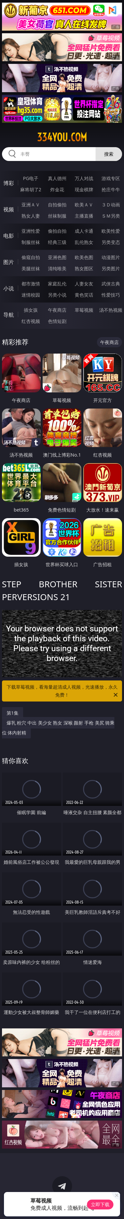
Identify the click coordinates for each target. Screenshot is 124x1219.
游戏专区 (111, 178)
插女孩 (31, 310)
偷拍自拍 (57, 231)
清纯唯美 (57, 268)
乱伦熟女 (84, 242)
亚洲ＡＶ (30, 204)
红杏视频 (30, 321)
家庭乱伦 (57, 283)
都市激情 (30, 283)
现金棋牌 (84, 189)
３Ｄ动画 (111, 204)
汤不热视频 (110, 310)
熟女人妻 (30, 216)
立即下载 (100, 1204)
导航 (8, 314)
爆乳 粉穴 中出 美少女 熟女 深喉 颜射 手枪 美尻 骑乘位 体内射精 (58, 728)
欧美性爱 (111, 231)
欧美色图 (84, 257)
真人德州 (57, 178)
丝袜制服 (57, 216)
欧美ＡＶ (84, 204)
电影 (8, 235)
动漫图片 (111, 257)
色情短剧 (57, 321)
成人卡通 (84, 231)
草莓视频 (84, 310)
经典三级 (57, 242)
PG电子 (30, 178)
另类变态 (111, 242)
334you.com (62, 137)
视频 (8, 209)
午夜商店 (57, 310)
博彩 (8, 183)
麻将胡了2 (30, 189)
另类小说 (57, 295)
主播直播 (84, 216)
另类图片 (111, 268)
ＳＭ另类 (111, 216)
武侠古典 (111, 283)
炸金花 (57, 189)
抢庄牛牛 (111, 189)
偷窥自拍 (30, 257)
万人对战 (84, 178)
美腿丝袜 (30, 268)
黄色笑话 (84, 295)
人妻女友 (84, 283)
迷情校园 (30, 295)
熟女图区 (84, 268)
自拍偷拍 (57, 204)
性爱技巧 (111, 295)
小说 (8, 288)
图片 (8, 262)
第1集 (13, 713)
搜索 (108, 154)
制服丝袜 (30, 242)
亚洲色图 (57, 257)
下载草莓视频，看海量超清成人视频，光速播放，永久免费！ (63, 691)
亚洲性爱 (30, 231)
